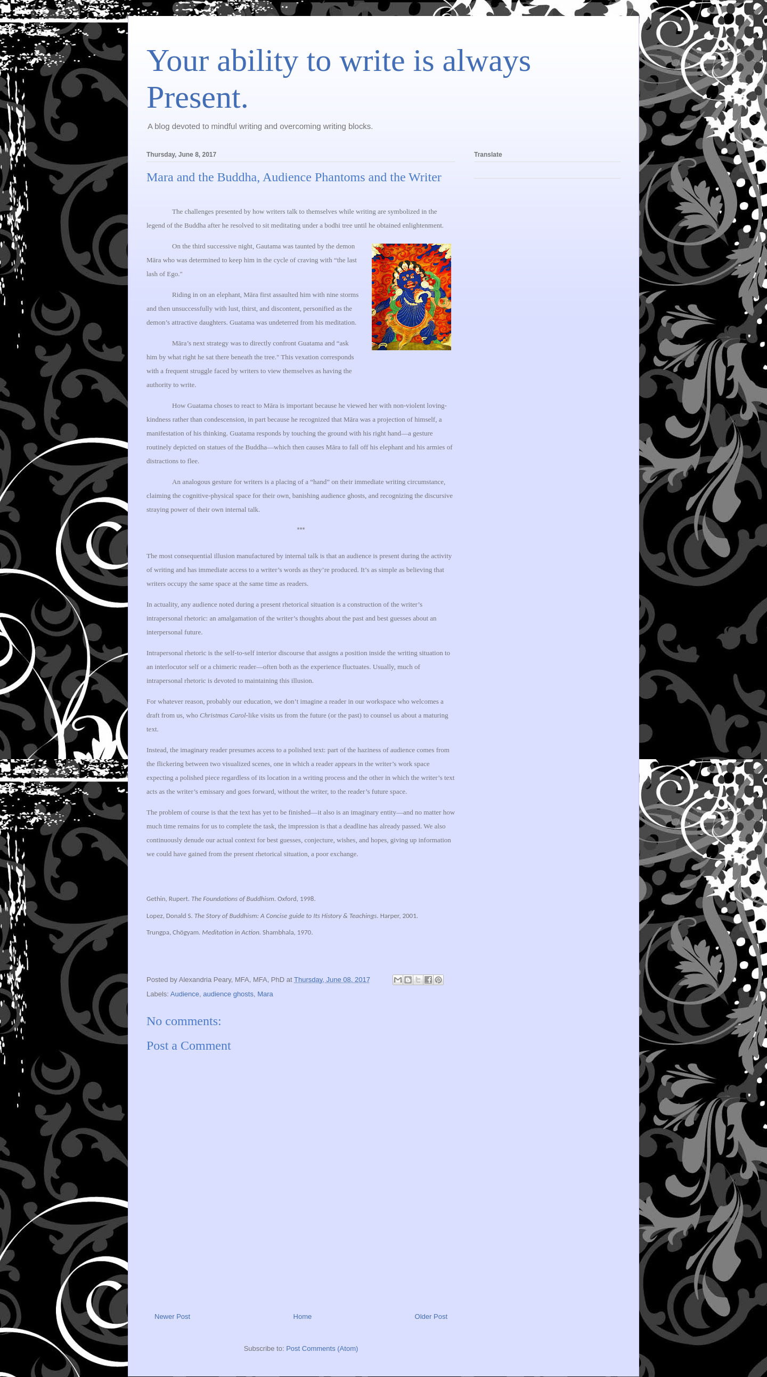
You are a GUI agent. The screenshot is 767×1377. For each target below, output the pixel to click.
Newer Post (172, 1316)
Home (302, 1316)
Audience (184, 994)
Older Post (431, 1316)
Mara (265, 994)
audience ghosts (228, 994)
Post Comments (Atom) (322, 1348)
